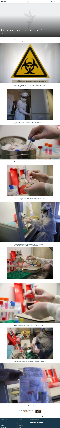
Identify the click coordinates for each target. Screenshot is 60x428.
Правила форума (18, 427)
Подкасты (2, 425)
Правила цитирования (19, 425)
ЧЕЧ (51, 1)
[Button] (3, 40)
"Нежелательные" (4, 427)
